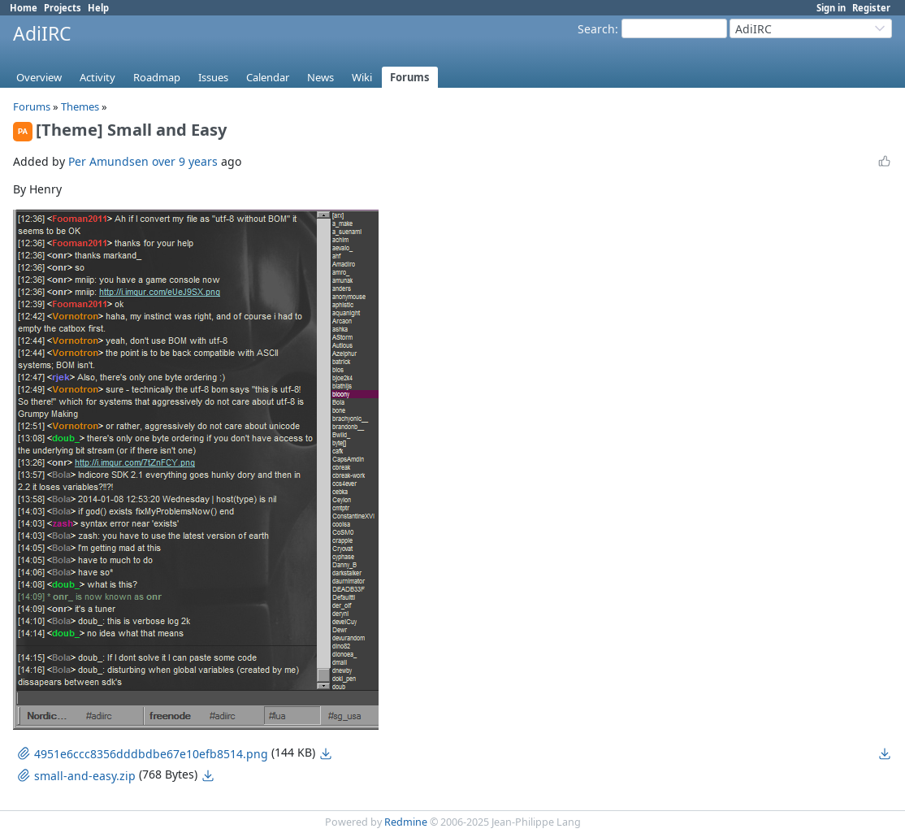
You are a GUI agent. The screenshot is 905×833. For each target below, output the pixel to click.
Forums (410, 77)
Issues (213, 77)
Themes (80, 106)
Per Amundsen (108, 161)
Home (23, 8)
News (320, 77)
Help (98, 8)
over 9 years (185, 161)
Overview (39, 77)
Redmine (405, 822)
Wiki (362, 77)
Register (871, 8)
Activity (97, 77)
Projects (62, 8)
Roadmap (156, 77)
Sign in (831, 8)
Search (596, 29)
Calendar (267, 77)
